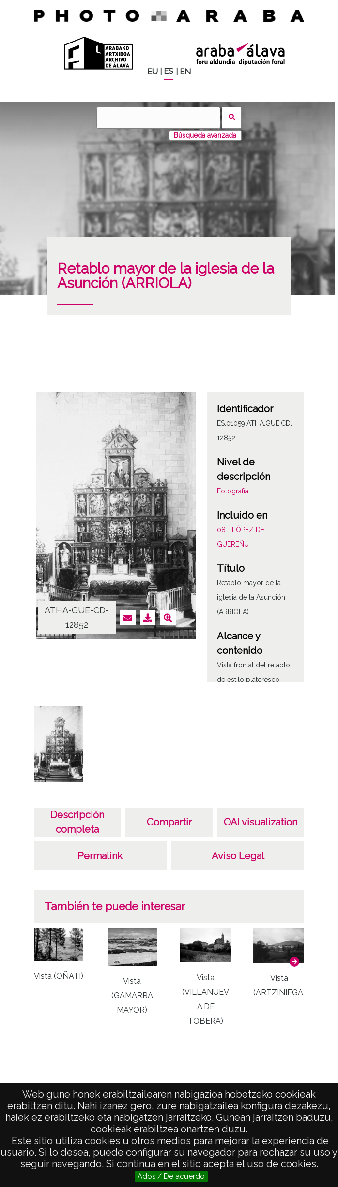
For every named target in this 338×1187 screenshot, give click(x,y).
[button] (294, 962)
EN (185, 71)
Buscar (232, 118)
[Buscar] (158, 118)
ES (168, 71)
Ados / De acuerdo (171, 1176)
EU (152, 71)
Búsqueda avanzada (205, 135)
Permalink (100, 856)
